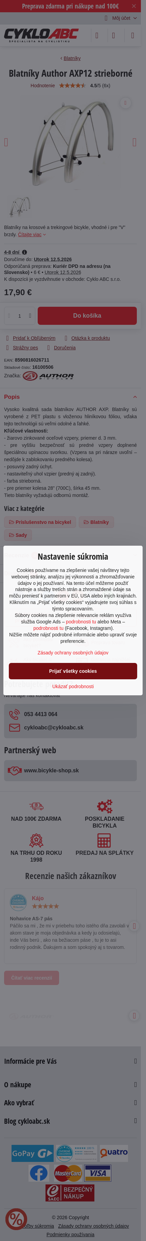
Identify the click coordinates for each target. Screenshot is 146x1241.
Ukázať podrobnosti (73, 686)
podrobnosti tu (81, 621)
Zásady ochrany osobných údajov (73, 652)
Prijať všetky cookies (73, 671)
